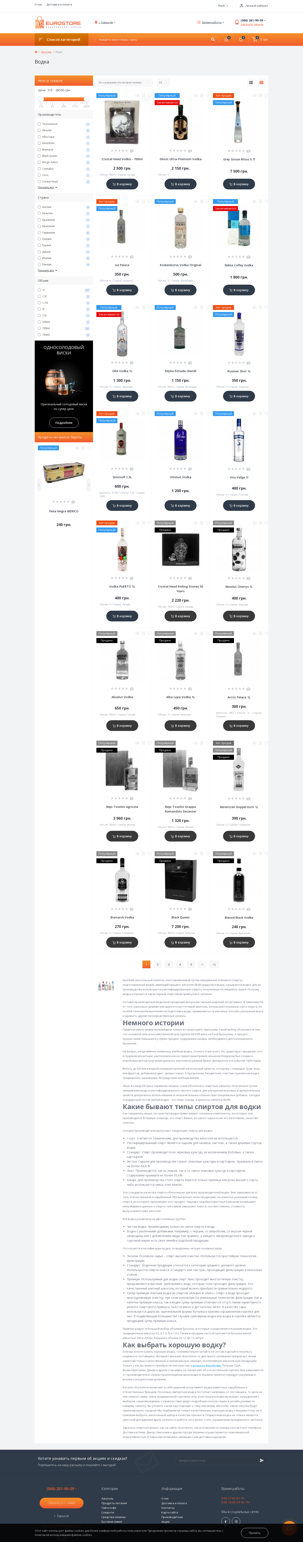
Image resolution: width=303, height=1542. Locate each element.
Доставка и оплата (59, 4)
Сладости (107, 1512)
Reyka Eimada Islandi (180, 371)
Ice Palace (122, 265)
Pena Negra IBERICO (63, 511)
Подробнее (63, 423)
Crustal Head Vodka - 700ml (122, 159)
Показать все (48, 187)
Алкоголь (46, 51)
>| (214, 964)
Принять (254, 1533)
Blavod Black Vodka (239, 918)
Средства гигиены (113, 1517)
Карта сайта (169, 1512)
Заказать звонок (252, 24)
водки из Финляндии (207, 1365)
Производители (172, 1517)
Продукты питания (114, 1503)
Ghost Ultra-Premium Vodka (181, 159)
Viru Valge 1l (239, 477)
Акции (165, 1522)
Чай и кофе (108, 1508)
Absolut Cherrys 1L (239, 587)
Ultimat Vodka (180, 477)
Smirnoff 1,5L (122, 477)
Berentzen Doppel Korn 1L (239, 807)
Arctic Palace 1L (239, 697)
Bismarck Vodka (122, 917)
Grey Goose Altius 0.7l (239, 159)
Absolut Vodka (122, 697)
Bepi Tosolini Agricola (122, 807)
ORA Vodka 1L (122, 371)
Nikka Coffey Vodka (239, 265)
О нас (38, 4)
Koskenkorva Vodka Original (180, 265)
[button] (252, 6)
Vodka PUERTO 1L (122, 586)
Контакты (168, 1508)
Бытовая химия (111, 1522)
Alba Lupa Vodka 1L (180, 697)
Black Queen (180, 917)
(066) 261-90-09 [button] (62, 1488)
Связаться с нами (61, 1503)
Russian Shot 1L (239, 371)
